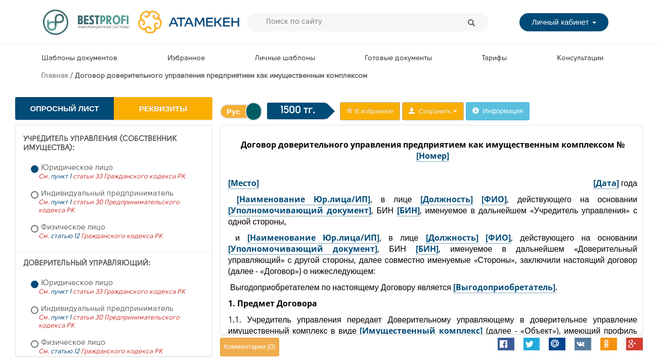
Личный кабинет (564, 22)
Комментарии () (249, 346)
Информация (497, 111)
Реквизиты (163, 108)
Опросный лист (64, 108)
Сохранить (433, 111)
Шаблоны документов (79, 58)
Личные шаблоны (285, 58)
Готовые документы (398, 58)
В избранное (369, 111)
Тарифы (494, 58)
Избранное (186, 58)
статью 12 (65, 236)
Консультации (580, 58)
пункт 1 (61, 176)
